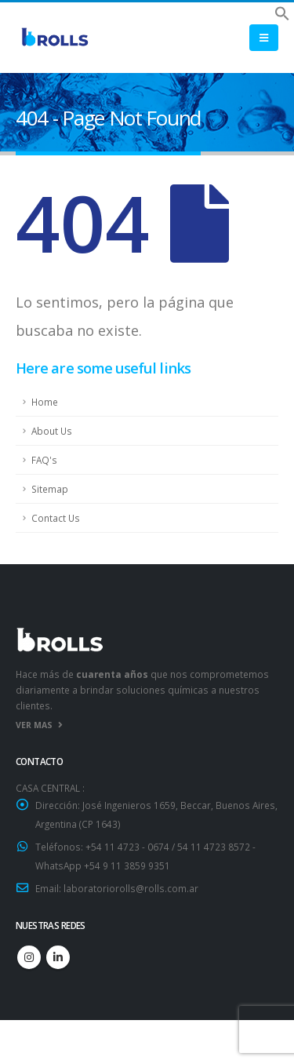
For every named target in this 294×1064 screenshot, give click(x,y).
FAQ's (44, 460)
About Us (51, 431)
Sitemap (49, 489)
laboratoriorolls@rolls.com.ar (131, 888)
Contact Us (55, 518)
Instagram (29, 957)
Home (44, 401)
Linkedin (58, 957)
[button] (282, 12)
